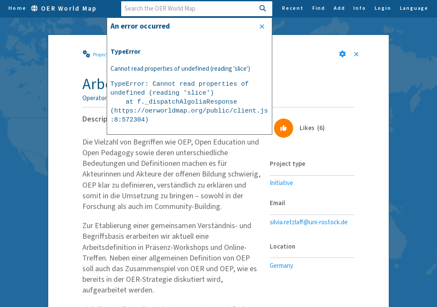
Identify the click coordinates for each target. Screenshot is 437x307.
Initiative (281, 183)
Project (100, 54)
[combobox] (188, 8)
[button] (342, 54)
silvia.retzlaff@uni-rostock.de (309, 222)
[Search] (263, 8)
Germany (281, 265)
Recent (293, 8)
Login (383, 8)
